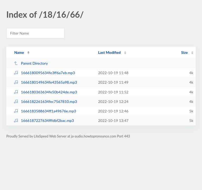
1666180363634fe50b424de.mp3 (45, 92)
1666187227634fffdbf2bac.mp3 (44, 120)
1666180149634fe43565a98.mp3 (45, 82)
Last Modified (109, 52)
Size (184, 52)
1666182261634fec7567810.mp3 (45, 101)
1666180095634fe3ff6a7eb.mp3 (44, 72)
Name (19, 52)
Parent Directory (31, 63)
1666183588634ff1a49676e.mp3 (45, 111)
